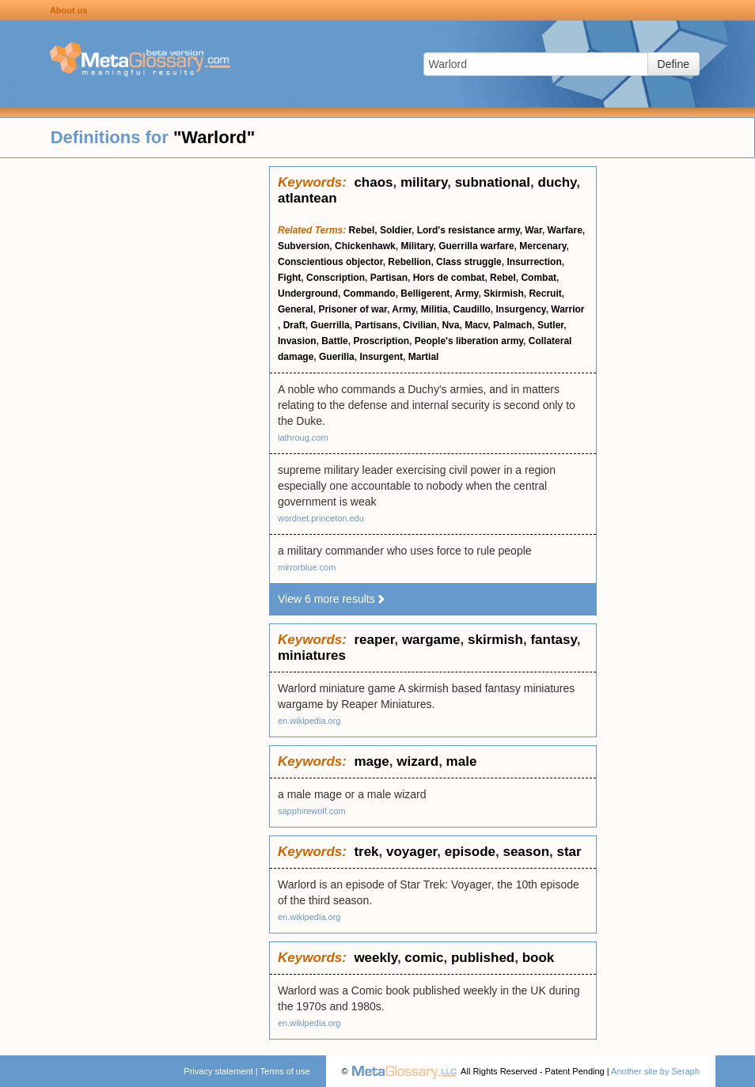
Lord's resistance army (468, 230)
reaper (374, 639)
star (568, 851)
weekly (375, 957)
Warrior (567, 309)
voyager (411, 851)
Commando (369, 293)
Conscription (335, 277)
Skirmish (504, 293)
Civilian (420, 325)
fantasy (553, 639)
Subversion (303, 246)
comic (423, 957)
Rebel (362, 230)
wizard (417, 761)
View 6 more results (332, 599)
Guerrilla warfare (476, 246)
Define (673, 64)
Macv (476, 325)
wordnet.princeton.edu (321, 518)
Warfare (565, 230)
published (482, 957)
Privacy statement (218, 1071)
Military (416, 246)
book (538, 957)
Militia (434, 309)
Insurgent (381, 356)
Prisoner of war (352, 309)
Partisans (376, 325)
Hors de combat (449, 277)
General (295, 309)
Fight (289, 277)
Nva (450, 325)
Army (467, 293)
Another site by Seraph (655, 1071)
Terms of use (285, 1071)
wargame (431, 639)
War (533, 230)
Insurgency (520, 309)
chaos (373, 182)
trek (366, 851)
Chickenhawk (365, 246)
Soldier (396, 230)
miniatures (312, 655)
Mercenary (542, 246)
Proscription (381, 341)
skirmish (495, 639)
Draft (294, 325)
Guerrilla (329, 325)
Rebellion (409, 261)
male (461, 761)
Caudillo (471, 309)
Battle (334, 341)
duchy (557, 182)
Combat (538, 277)
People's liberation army (469, 341)
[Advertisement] (134, 403)
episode (470, 851)
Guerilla (337, 356)
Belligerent (425, 293)
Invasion (297, 341)
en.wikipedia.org (309, 720)
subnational (492, 182)
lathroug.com (303, 437)
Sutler (550, 325)
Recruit (545, 293)
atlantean (307, 198)
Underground (308, 293)
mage (371, 761)
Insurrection (533, 261)
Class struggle (469, 261)
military (423, 182)
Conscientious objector (330, 261)
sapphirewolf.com (312, 811)
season (526, 851)
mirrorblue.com (307, 567)
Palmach (512, 325)
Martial (423, 356)
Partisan (389, 277)
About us (69, 10)
